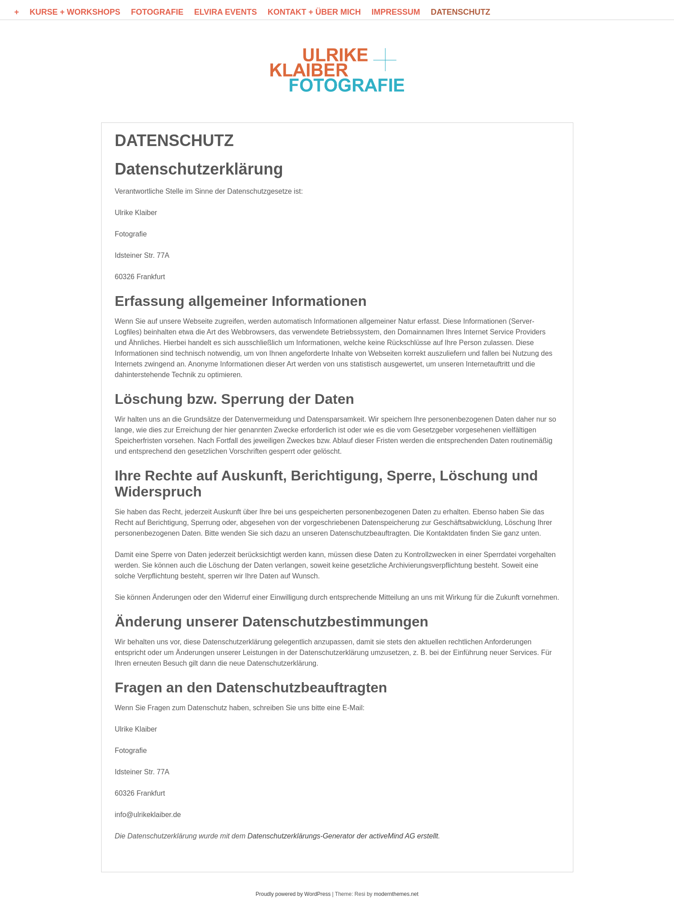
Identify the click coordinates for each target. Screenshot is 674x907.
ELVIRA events (225, 12)
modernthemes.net (396, 894)
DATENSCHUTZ (460, 12)
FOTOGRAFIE (157, 12)
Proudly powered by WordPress (293, 894)
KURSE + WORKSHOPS (75, 12)
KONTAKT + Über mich (314, 12)
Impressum (396, 12)
